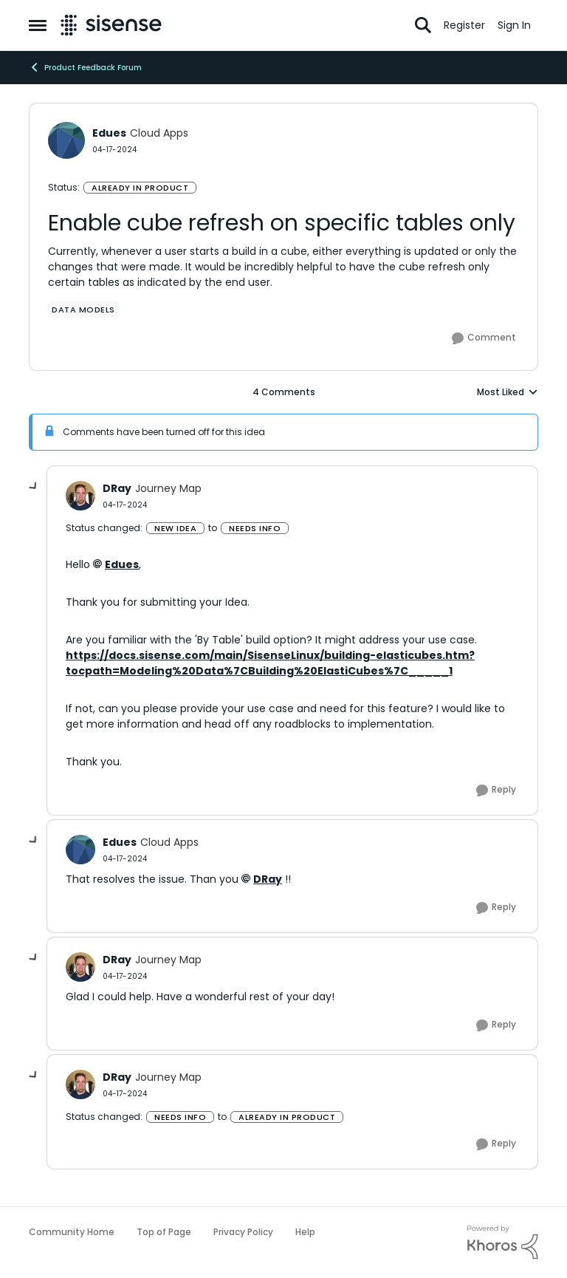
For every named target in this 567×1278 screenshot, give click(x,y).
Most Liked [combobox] (507, 392)
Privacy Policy (243, 1232)
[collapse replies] (34, 487)
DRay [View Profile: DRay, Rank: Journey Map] (117, 488)
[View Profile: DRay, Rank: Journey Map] (80, 495)
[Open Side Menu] (37, 25)
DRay (267, 879)
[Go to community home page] (111, 25)
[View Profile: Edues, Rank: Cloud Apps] (66, 140)
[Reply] (496, 790)
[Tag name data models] (83, 309)
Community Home (71, 1232)
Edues (122, 564)
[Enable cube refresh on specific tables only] (125, 504)
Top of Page (164, 1232)
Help (305, 1232)
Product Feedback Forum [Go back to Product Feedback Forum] (85, 67)
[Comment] (484, 338)
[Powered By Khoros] (502, 1243)
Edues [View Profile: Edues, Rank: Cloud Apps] (109, 133)
